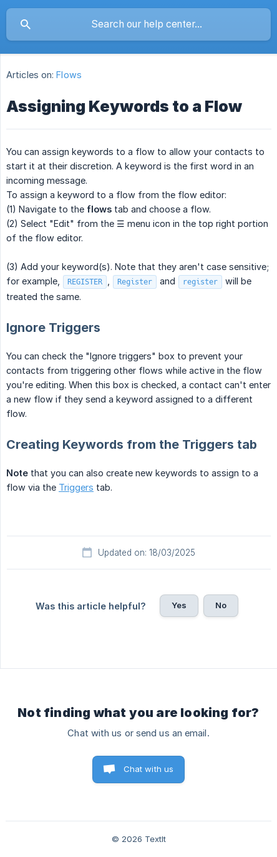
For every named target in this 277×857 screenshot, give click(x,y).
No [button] (220, 605)
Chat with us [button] (149, 769)
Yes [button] (179, 605)
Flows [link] (69, 74)
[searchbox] (138, 24)
